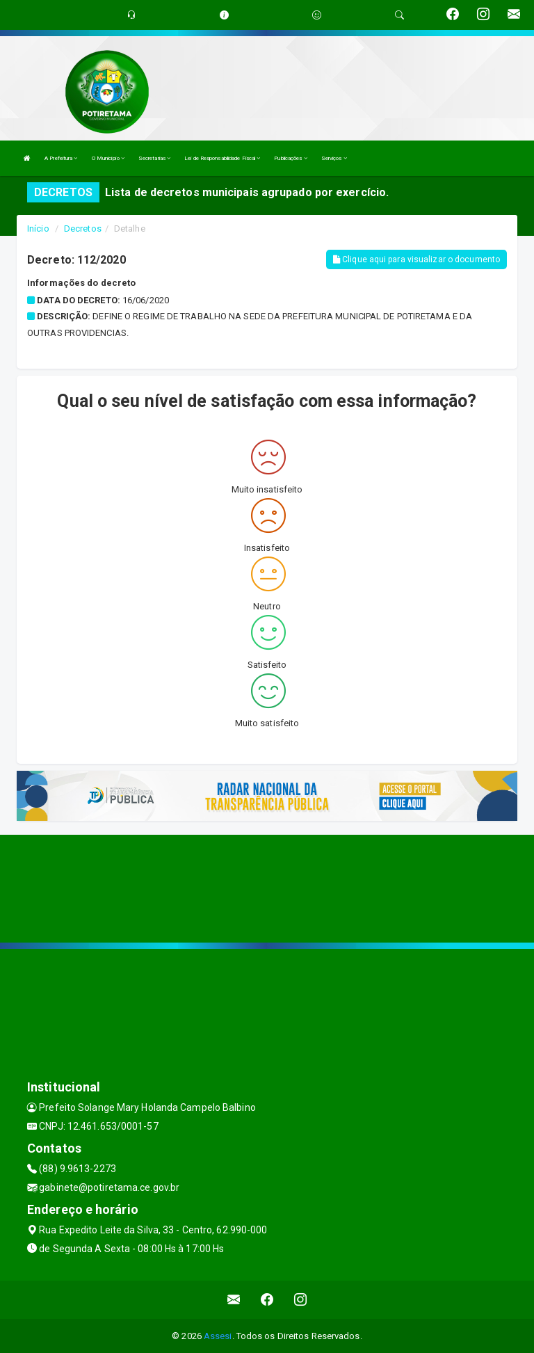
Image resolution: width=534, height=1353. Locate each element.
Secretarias (154, 158)
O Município (108, 158)
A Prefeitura (60, 158)
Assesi (218, 1336)
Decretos (83, 228)
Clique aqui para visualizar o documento (416, 259)
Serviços (334, 158)
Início (38, 228)
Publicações (290, 158)
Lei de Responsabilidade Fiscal (222, 158)
